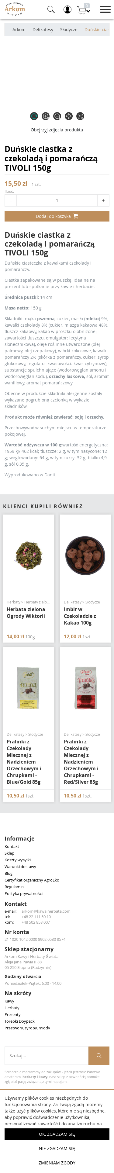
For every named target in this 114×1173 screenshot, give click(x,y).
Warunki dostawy (20, 866)
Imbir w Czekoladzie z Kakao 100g (80, 616)
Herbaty (12, 1007)
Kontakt (12, 846)
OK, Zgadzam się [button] (57, 1134)
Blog (8, 873)
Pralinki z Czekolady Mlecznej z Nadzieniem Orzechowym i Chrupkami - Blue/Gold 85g (24, 761)
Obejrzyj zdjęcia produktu (57, 130)
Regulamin (14, 886)
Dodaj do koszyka (57, 216)
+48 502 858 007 (36, 922)
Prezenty (13, 1014)
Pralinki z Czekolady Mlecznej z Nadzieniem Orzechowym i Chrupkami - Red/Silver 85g (81, 761)
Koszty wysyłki (18, 860)
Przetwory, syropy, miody (27, 1028)
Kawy (9, 1001)
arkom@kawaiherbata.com (46, 911)
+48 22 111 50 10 (36, 916)
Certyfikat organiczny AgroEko (32, 880)
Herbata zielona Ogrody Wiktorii (26, 612)
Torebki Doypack (20, 1021)
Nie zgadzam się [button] (57, 1148)
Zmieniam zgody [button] (57, 1163)
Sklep (9, 853)
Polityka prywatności (24, 893)
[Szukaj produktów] (98, 1056)
